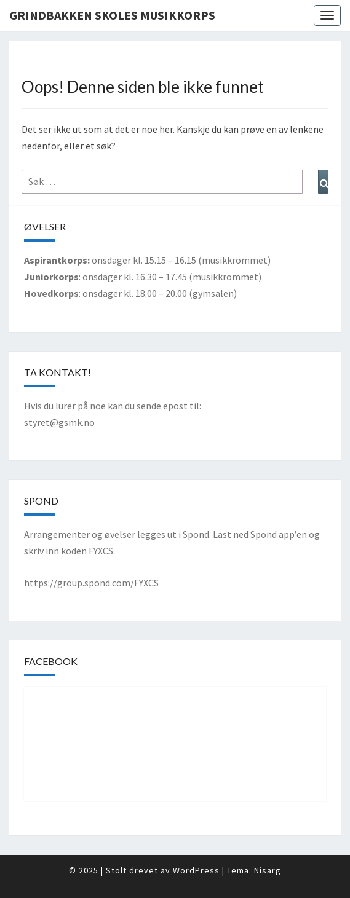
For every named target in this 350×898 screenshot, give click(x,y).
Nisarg (267, 870)
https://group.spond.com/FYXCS (91, 583)
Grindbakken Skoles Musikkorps (112, 15)
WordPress (196, 870)
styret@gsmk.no (59, 422)
